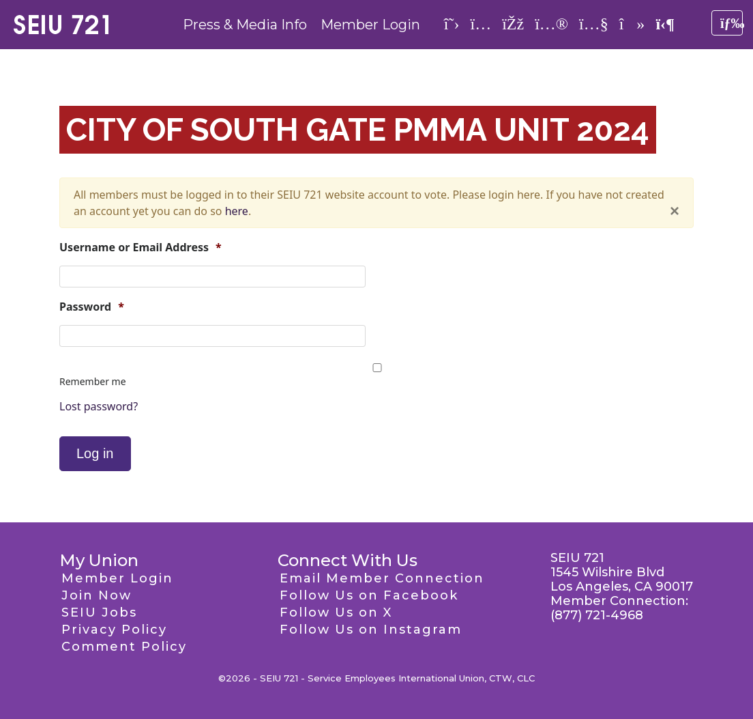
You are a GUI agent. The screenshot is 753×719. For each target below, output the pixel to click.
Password (91, 307)
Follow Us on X (336, 612)
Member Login (370, 24)
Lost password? (98, 406)
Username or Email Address (140, 247)
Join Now (96, 595)
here (236, 210)
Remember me (92, 381)
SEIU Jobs (99, 612)
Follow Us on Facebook (369, 595)
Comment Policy (124, 646)
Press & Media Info (245, 24)
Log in (95, 453)
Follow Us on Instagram (371, 629)
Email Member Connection (382, 578)
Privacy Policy (114, 629)
